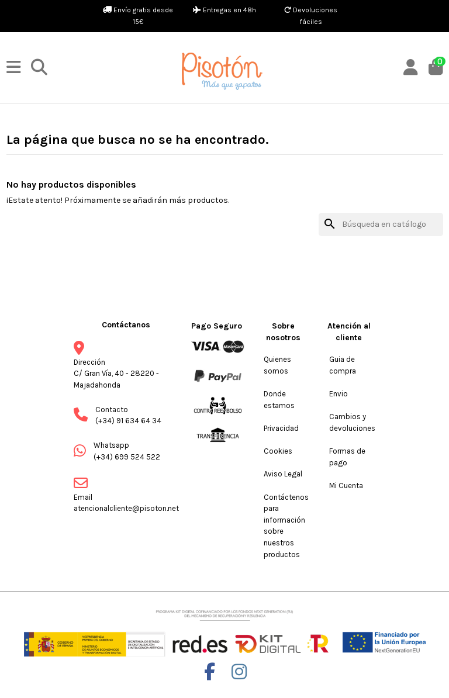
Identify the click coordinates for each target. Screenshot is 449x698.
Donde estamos (279, 399)
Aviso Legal (283, 473)
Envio (338, 393)
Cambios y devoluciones (352, 422)
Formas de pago (347, 457)
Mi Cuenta (346, 485)
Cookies (278, 451)
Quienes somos (277, 365)
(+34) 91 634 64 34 (128, 420)
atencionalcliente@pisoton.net (126, 508)
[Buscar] (381, 224)
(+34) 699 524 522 (127, 456)
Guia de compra (342, 365)
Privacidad (281, 428)
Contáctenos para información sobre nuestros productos (286, 526)
